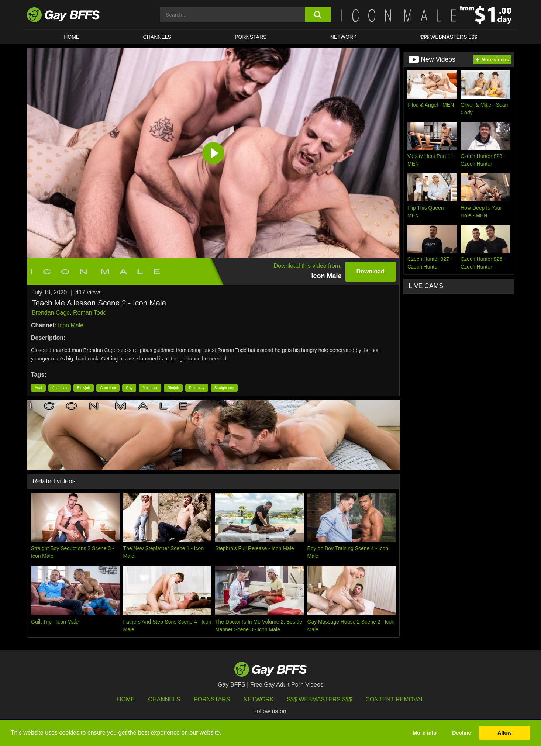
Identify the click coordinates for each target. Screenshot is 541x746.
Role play (196, 388)
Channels (164, 699)
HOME (71, 37)
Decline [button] (461, 733)
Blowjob (83, 388)
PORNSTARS (250, 37)
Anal (38, 388)
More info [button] (425, 733)
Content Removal (395, 699)
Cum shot (108, 388)
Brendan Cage (51, 313)
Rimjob (173, 388)
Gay (129, 388)
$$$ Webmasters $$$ (448, 37)
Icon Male (70, 325)
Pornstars (212, 699)
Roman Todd (89, 313)
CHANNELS (157, 37)
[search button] (317, 14)
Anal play (59, 388)
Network (343, 37)
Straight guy (224, 388)
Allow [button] (504, 733)
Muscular (150, 388)
